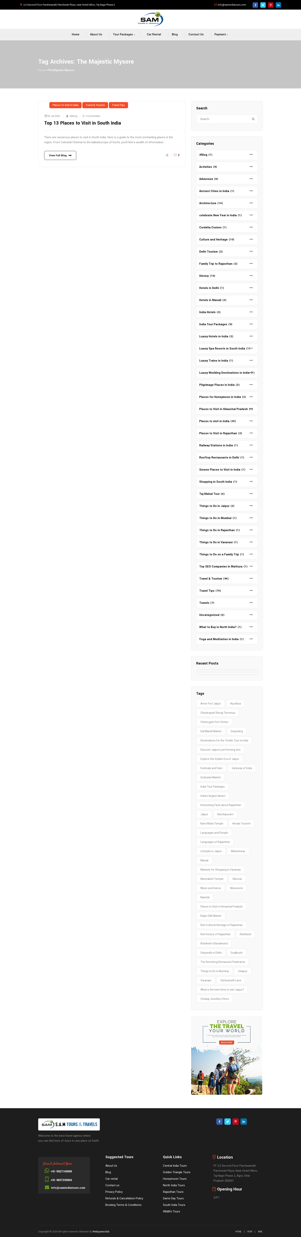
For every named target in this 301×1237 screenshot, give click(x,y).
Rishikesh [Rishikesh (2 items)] (245, 934)
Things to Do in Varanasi (216, 542)
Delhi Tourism (208, 252)
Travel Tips (118, 105)
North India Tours (174, 1185)
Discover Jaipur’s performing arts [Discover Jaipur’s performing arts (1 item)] (220, 749)
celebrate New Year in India (218, 215)
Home (75, 34)
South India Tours (174, 1205)
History (204, 276)
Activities (205, 167)
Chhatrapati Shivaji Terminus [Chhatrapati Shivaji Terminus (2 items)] (217, 712)
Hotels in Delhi (209, 288)
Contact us (196, 34)
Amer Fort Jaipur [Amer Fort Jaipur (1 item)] (210, 703)
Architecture (207, 203)
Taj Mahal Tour (209, 494)
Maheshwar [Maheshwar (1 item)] (238, 851)
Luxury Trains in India (213, 361)
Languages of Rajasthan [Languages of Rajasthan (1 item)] (215, 842)
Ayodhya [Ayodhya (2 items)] (235, 703)
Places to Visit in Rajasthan (218, 433)
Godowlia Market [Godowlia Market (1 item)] (210, 777)
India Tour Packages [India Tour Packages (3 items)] (212, 786)
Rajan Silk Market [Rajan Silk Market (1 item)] (210, 915)
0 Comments (93, 116)
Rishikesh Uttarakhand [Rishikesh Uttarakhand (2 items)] (214, 943)
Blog (175, 34)
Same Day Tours (173, 1198)
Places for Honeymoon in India (220, 397)
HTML (238, 1231)
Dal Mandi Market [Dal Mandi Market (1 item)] (211, 731)
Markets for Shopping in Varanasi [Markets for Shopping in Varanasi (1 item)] (220, 869)
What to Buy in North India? (218, 627)
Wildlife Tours (171, 1211)
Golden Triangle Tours (176, 1172)
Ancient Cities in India (214, 191)
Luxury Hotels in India (213, 336)
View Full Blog (58, 155)
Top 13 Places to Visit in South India (83, 123)
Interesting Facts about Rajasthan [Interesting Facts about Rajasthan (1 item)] (220, 805)
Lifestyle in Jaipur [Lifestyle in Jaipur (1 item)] (211, 851)
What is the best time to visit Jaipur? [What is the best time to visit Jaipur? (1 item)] (222, 989)
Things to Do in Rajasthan (217, 530)
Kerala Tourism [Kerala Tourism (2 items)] (241, 823)
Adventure (206, 179)
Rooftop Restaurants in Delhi (219, 458)
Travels (204, 603)
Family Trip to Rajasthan (215, 264)
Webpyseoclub (101, 1231)
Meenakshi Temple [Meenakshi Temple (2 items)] (211, 878)
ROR (249, 1231)
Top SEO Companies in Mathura (220, 567)
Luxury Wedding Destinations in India (224, 373)
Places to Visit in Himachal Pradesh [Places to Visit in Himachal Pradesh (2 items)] (221, 906)
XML (260, 1231)
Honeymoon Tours (175, 1178)
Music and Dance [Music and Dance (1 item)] (210, 888)
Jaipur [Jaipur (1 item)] (204, 814)
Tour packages (123, 34)
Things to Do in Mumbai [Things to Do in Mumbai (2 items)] (214, 971)
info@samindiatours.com (232, 4)
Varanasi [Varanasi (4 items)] (205, 980)
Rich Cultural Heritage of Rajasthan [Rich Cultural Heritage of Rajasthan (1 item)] (221, 925)
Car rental (154, 34)
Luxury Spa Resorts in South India (222, 349)
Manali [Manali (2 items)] (204, 860)
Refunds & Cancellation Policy (124, 1198)
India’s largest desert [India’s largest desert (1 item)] (212, 795)
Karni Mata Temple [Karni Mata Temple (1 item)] (211, 823)
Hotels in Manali (210, 300)
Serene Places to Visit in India (219, 470)
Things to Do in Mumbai (215, 518)
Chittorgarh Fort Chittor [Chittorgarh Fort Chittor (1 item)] (214, 722)
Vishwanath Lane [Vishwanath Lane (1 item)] (230, 980)
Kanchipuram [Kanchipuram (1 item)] (225, 814)
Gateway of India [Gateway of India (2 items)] (242, 768)
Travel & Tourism (95, 105)
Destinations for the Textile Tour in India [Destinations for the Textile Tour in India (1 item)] (224, 740)
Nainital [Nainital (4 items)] (204, 897)
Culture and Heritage (213, 240)
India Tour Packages (213, 324)
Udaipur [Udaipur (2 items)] (242, 971)
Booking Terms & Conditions (123, 1205)
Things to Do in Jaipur (214, 506)
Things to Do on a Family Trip (219, 554)
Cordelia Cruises (210, 227)
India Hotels (207, 312)
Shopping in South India (215, 482)
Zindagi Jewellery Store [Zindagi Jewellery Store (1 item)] (214, 998)
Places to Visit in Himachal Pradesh (223, 409)
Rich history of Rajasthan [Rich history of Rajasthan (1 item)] (215, 934)
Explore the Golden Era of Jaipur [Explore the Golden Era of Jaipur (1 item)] (219, 758)
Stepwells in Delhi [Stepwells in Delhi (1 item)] (211, 952)
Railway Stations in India (216, 445)
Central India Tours (175, 1165)
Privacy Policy (114, 1192)
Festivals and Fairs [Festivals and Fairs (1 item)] (211, 768)
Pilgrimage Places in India (217, 385)
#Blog (203, 155)
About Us (96, 34)
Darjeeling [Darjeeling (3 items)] (237, 731)
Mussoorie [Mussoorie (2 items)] (236, 888)
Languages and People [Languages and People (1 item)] (214, 832)
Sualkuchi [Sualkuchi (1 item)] (236, 952)
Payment (220, 34)
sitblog (73, 116)
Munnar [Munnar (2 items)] (237, 878)
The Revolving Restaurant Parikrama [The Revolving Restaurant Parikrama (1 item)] (222, 961)
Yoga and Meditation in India (219, 639)
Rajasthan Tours (173, 1192)
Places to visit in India (65, 105)
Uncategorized (209, 615)
